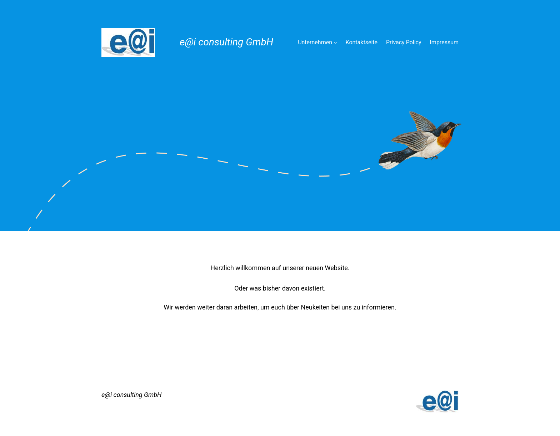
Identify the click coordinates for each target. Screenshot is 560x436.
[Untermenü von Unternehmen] (335, 42)
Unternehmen (315, 42)
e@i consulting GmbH (226, 42)
